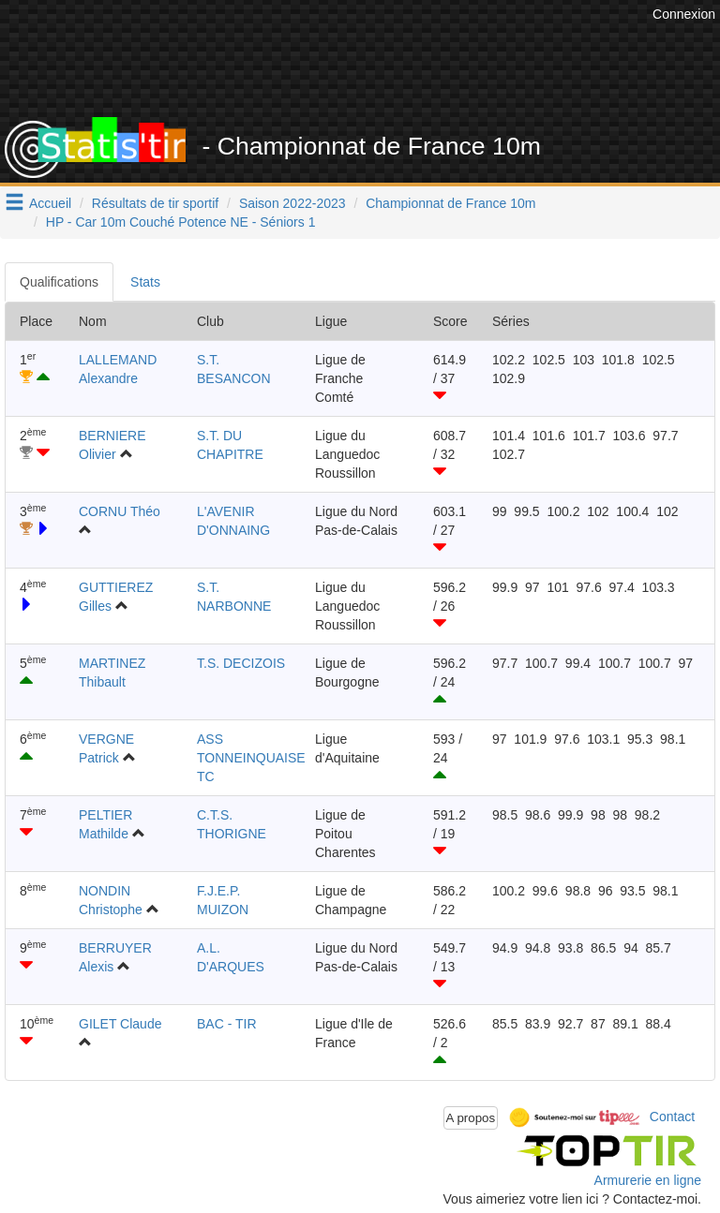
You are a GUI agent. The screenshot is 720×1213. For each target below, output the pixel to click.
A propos (471, 1118)
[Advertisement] (374, 70)
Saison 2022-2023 (292, 203)
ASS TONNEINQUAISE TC (251, 758)
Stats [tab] (145, 281)
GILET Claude (120, 1023)
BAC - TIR (227, 1023)
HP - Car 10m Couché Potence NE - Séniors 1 (181, 221)
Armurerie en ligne (647, 1180)
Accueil (50, 203)
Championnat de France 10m (450, 203)
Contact (672, 1116)
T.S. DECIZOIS (241, 663)
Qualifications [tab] (59, 281)
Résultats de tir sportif (155, 203)
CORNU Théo (119, 511)
